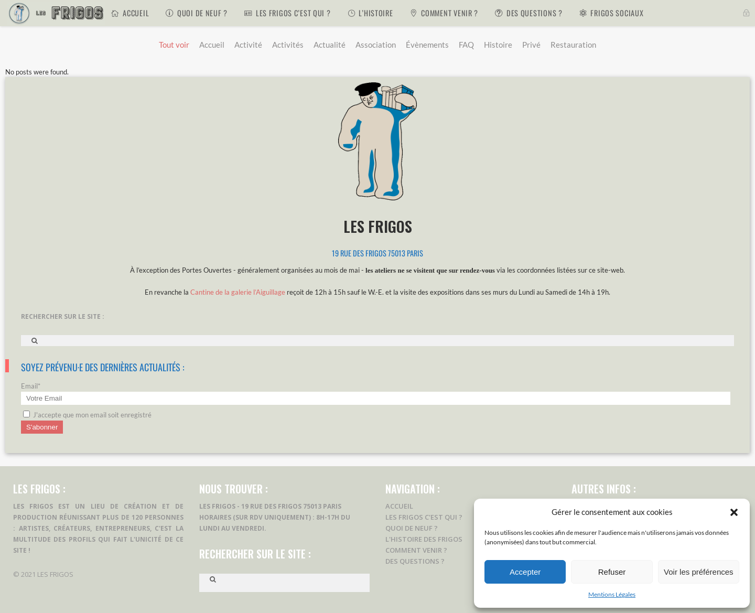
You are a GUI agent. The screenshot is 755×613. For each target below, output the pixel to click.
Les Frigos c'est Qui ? (423, 517)
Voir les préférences (699, 571)
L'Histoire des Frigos (423, 539)
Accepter (525, 571)
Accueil (399, 506)
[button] (734, 512)
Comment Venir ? (416, 550)
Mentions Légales (611, 594)
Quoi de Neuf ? (411, 528)
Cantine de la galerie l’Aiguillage (237, 292)
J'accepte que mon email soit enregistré (87, 415)
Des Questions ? (415, 561)
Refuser (612, 571)
